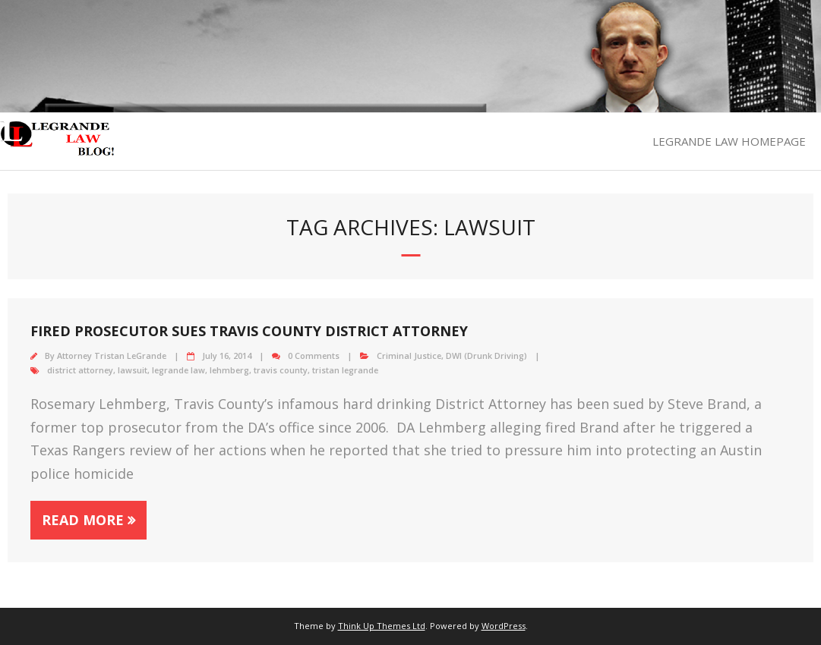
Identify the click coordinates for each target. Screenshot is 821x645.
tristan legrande (345, 370)
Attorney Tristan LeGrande (111, 355)
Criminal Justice (409, 355)
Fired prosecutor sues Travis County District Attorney (249, 331)
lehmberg (229, 370)
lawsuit (132, 370)
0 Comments (313, 355)
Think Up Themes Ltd (381, 625)
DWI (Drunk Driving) (486, 355)
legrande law (178, 370)
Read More (83, 520)
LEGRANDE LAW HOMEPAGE (729, 141)
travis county (281, 370)
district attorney (80, 370)
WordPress (504, 625)
